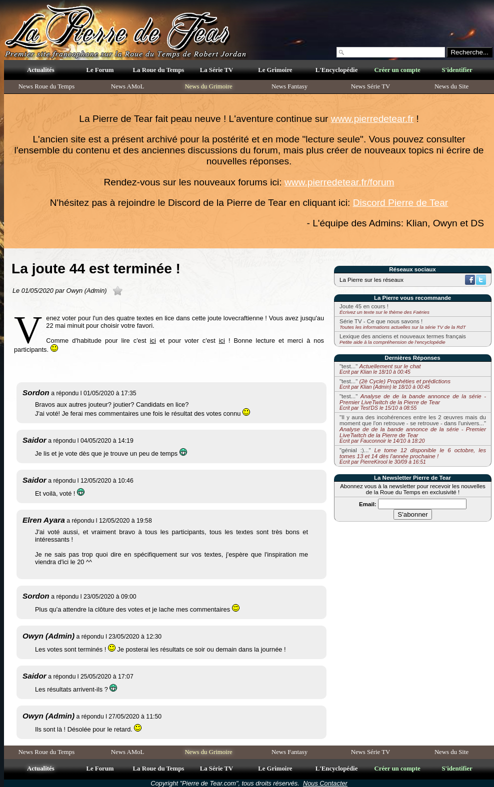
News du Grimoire (208, 86)
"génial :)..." (413, 456)
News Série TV (370, 86)
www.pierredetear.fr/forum (339, 182)
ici (153, 340)
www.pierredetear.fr (372, 118)
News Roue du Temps (46, 86)
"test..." (380, 369)
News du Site (451, 86)
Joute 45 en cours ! (364, 306)
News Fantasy (290, 86)
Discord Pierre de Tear (400, 202)
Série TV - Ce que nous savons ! (381, 321)
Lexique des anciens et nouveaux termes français (403, 336)
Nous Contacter (325, 783)
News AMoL (127, 86)
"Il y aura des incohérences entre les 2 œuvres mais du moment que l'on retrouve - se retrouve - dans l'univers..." (413, 429)
